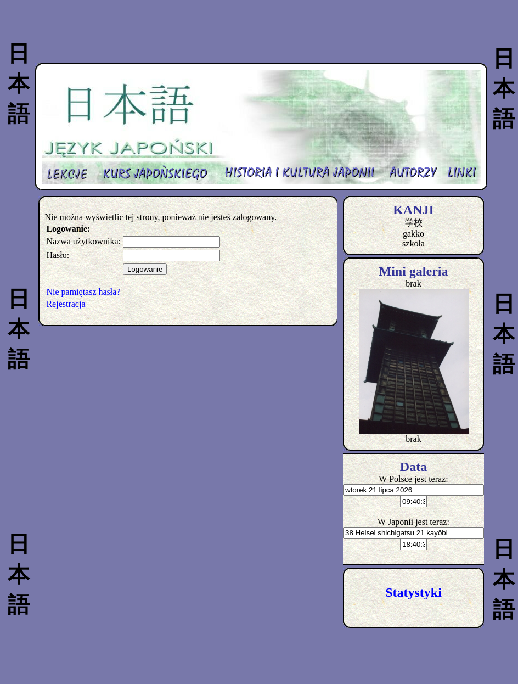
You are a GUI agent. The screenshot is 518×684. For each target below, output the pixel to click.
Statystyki (413, 592)
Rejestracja (65, 304)
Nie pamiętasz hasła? (83, 291)
